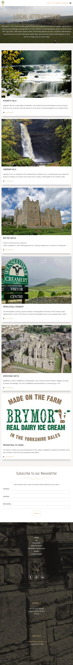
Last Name (6, 496)
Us (36, 540)
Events (36, 551)
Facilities (36, 543)
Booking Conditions (36, 548)
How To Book (36, 546)
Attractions (36, 554)
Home (36, 537)
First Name (6, 489)
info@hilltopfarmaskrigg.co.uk (37, 642)
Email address (7, 504)
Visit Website (9, 112)
